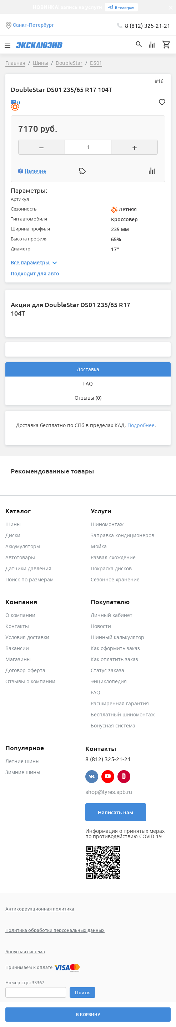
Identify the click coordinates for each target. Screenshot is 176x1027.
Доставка (88, 369)
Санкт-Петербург (33, 25)
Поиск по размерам (29, 579)
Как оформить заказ (115, 648)
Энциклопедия (109, 681)
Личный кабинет (111, 615)
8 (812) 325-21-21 (147, 25)
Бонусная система (113, 725)
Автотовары (20, 557)
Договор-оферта (25, 670)
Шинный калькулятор (117, 637)
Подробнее (141, 425)
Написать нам (115, 812)
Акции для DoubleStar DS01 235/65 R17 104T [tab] (70, 308)
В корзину (88, 1014)
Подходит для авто (35, 273)
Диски (12, 535)
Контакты (17, 626)
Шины (13, 524)
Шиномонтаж (107, 524)
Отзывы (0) (88, 397)
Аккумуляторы (22, 546)
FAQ (88, 383)
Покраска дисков (111, 568)
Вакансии (17, 648)
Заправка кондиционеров (122, 535)
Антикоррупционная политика (39, 909)
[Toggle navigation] (7, 44)
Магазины (18, 659)
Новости (101, 626)
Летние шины (22, 761)
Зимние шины (22, 772)
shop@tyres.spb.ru (108, 792)
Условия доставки (27, 637)
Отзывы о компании (30, 681)
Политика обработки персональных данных (55, 930)
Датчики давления (28, 568)
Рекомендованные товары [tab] (52, 471)
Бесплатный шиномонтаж (123, 714)
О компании (20, 615)
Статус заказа (107, 670)
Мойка (99, 546)
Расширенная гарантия (120, 703)
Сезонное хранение (115, 579)
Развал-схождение (113, 557)
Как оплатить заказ (114, 659)
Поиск (82, 992)
